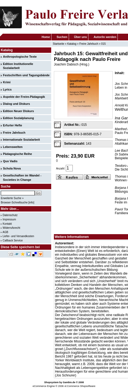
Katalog (71, 43)
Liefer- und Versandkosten (18, 236)
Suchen (62, 37)
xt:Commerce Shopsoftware (79, 386)
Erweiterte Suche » (12, 198)
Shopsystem (51, 382)
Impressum (9, 219)
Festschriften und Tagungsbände (26, 75)
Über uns (80, 37)
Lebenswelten (13, 146)
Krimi (7, 82)
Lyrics (7, 89)
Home (45, 37)
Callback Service (13, 240)
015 (103, 43)
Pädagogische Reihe (17, 153)
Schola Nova (12, 168)
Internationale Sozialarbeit (21, 139)
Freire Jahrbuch (88, 43)
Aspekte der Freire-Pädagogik (24, 96)
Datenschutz (10, 215)
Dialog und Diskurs (16, 103)
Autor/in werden (105, 37)
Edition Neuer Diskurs (18, 111)
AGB (5, 232)
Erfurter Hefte (12, 125)
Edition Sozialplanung (18, 118)
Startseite (58, 43)
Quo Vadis (10, 161)
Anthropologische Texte (20, 56)
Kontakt (7, 223)
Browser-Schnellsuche (14, 202)
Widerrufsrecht (11, 227)
